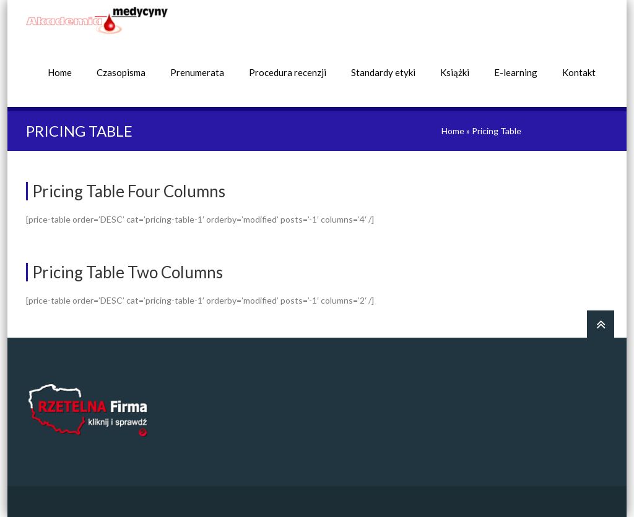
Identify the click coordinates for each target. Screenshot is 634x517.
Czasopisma (121, 72)
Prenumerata (197, 72)
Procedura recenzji (287, 72)
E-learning (515, 72)
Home (60, 72)
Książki (454, 72)
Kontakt (579, 72)
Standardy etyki (383, 72)
